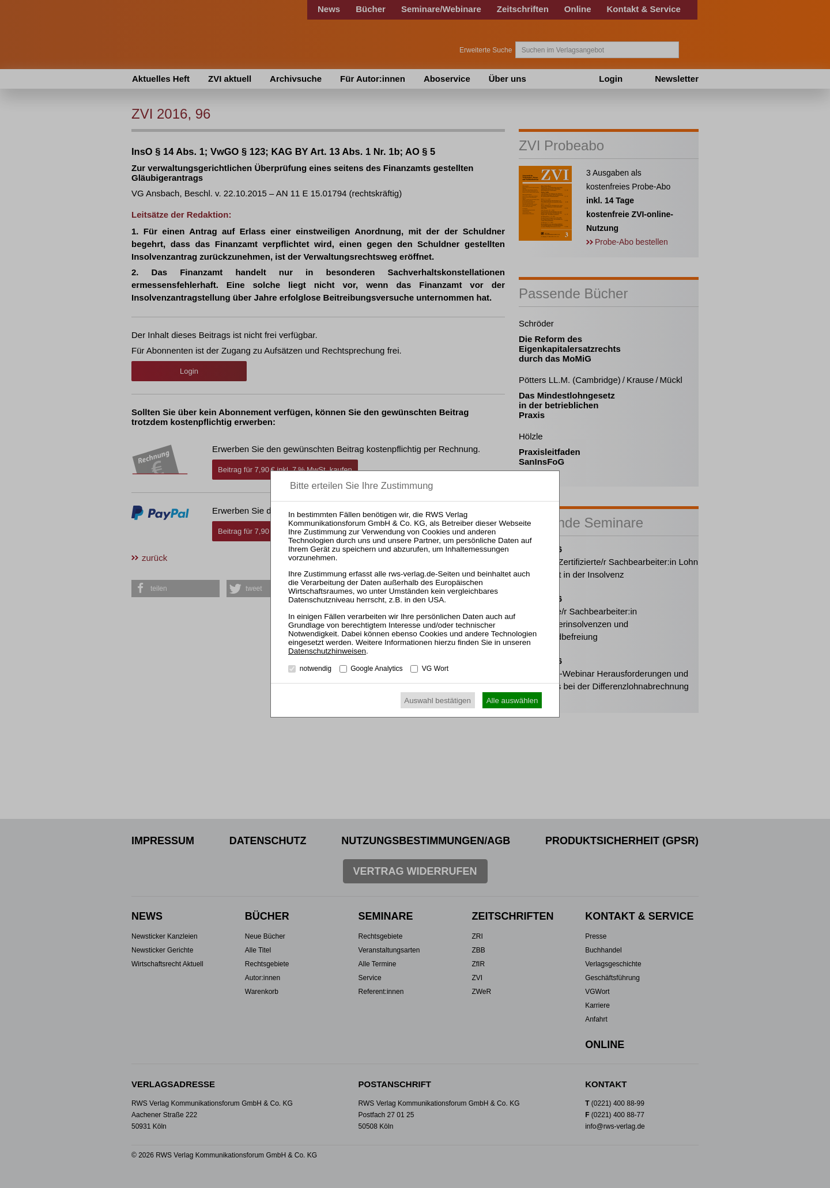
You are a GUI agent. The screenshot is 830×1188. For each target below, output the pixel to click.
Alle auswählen (512, 700)
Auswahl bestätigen (437, 700)
